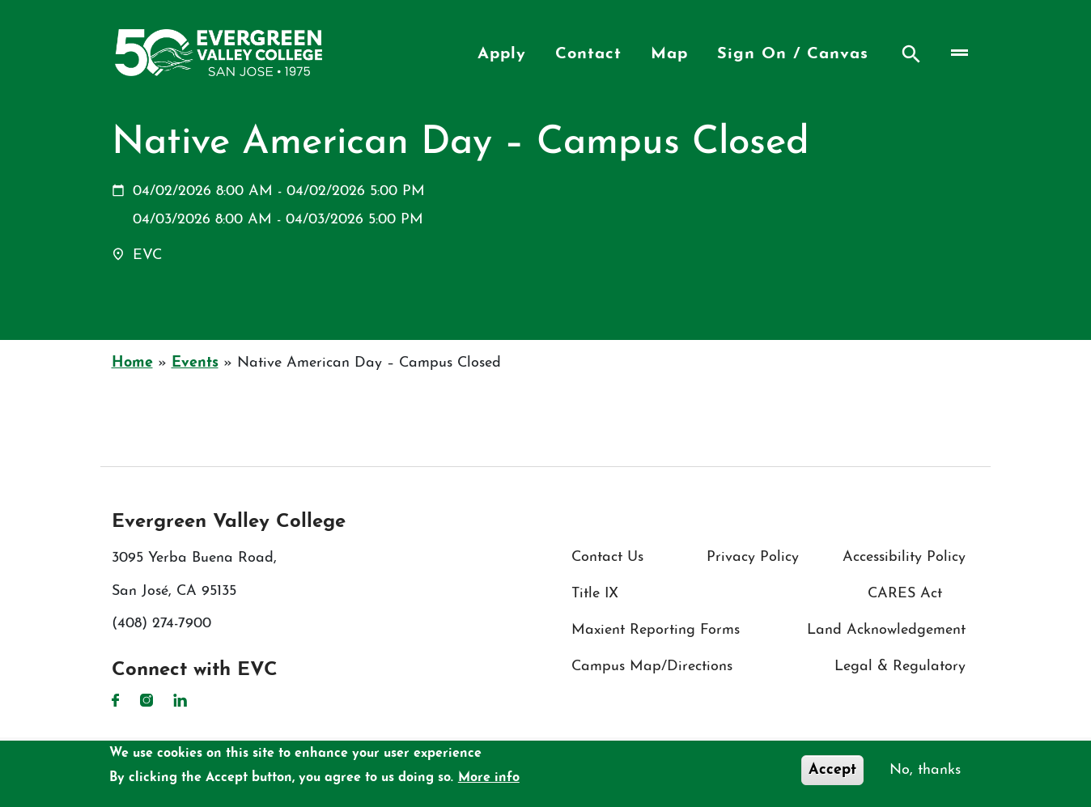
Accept (832, 771)
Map (669, 54)
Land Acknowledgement (886, 630)
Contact (588, 54)
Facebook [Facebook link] (116, 700)
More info (489, 778)
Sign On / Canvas (792, 54)
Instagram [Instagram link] (146, 700)
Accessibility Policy (904, 557)
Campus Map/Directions (651, 666)
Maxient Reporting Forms (655, 630)
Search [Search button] (911, 54)
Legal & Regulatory (900, 666)
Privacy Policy (753, 557)
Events (195, 363)
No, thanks (925, 771)
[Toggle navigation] (958, 52)
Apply (502, 54)
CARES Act (905, 593)
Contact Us (607, 557)
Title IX (594, 593)
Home (132, 363)
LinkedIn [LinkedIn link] (180, 700)
